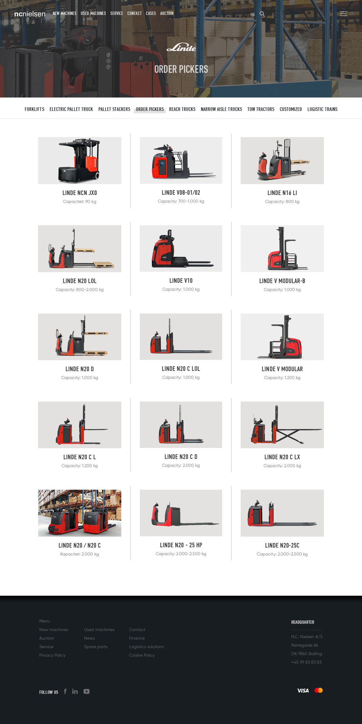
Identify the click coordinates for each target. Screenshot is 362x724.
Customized (291, 109)
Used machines (93, 13)
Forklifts (34, 109)
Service (116, 13)
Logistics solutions (146, 647)
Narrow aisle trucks (221, 109)
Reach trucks (182, 109)
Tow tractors (260, 109)
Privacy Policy (52, 655)
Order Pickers (150, 109)
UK (252, 14)
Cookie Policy (142, 655)
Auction (166, 13)
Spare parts (95, 647)
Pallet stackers (114, 109)
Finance (137, 638)
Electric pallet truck (71, 109)
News (89, 638)
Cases (151, 13)
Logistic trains (322, 109)
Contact (134, 13)
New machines (64, 13)
